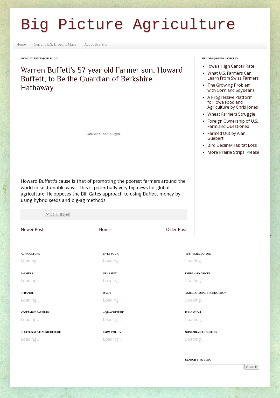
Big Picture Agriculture (128, 25)
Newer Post (32, 229)
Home (21, 44)
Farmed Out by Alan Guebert (226, 135)
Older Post (176, 229)
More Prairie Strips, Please (233, 152)
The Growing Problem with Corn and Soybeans (231, 87)
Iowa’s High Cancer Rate (230, 66)
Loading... (30, 261)
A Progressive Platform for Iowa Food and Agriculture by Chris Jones (232, 102)
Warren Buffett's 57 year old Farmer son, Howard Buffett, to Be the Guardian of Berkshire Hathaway (102, 79)
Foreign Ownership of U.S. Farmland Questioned (232, 123)
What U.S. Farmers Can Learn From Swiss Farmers (233, 75)
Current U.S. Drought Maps (55, 44)
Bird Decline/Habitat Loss (232, 145)
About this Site (95, 44)
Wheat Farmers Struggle (231, 114)
